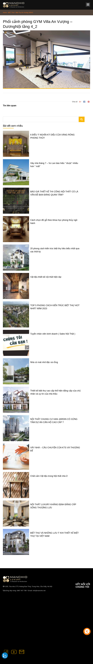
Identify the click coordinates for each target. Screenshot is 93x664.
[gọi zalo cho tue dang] (5, 655)
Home (5, 12)
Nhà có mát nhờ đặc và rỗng (44, 362)
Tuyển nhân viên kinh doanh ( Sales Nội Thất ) (52, 334)
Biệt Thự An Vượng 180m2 (24, 12)
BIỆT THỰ (11, 12)
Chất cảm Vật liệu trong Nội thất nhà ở (48, 476)
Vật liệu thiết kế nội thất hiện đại (45, 277)
